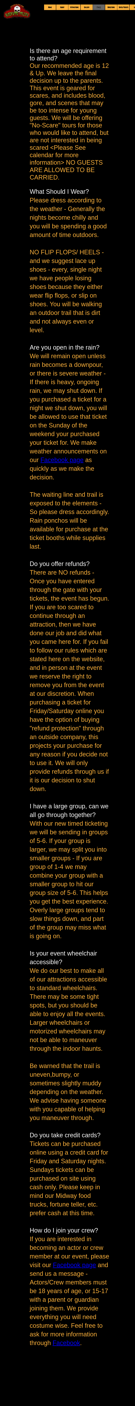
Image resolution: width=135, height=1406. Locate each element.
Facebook (66, 1342)
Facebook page (61, 459)
